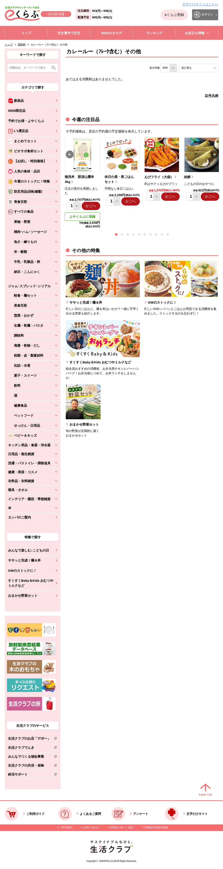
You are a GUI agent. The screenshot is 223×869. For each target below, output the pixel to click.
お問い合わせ (91, 827)
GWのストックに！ (22, 570)
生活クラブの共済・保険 (29, 766)
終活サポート (29, 775)
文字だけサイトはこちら (200, 4)
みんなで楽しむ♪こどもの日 (28, 550)
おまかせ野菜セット (22, 595)
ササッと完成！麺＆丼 (24, 560)
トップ (9, 44)
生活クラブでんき (29, 748)
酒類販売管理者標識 (156, 827)
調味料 (22, 44)
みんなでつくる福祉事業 (29, 757)
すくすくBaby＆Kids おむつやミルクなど (30, 583)
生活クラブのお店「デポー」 (29, 739)
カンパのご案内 (19, 517)
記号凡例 (211, 95)
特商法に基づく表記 (121, 827)
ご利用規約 (66, 827)
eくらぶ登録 (174, 15)
